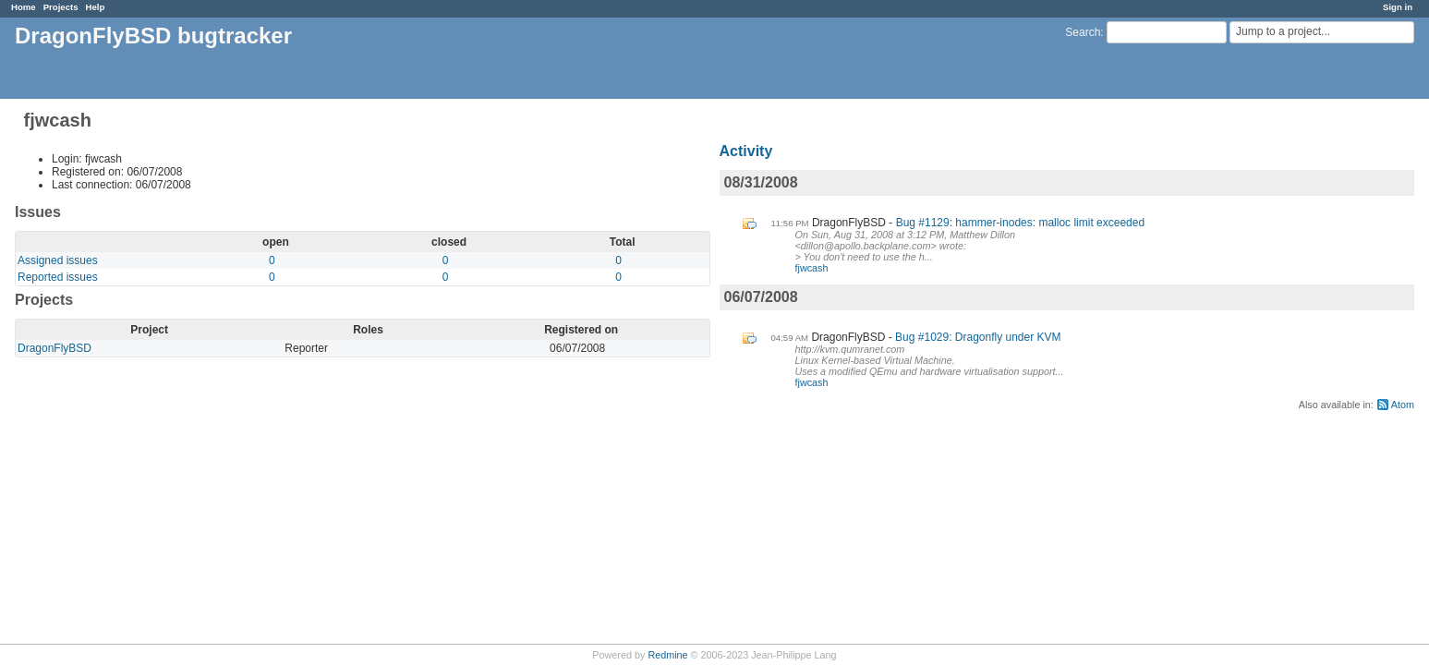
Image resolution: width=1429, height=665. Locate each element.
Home (23, 7)
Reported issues (58, 277)
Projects (61, 7)
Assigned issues (58, 260)
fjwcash (812, 267)
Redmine (667, 654)
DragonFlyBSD (54, 348)
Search (1082, 32)
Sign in (1397, 7)
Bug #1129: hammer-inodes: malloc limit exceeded (1020, 222)
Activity (746, 151)
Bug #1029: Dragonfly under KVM (977, 337)
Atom (1402, 404)
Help (95, 7)
